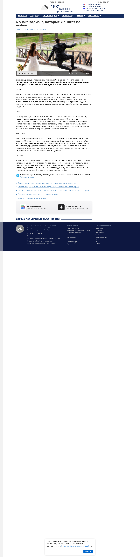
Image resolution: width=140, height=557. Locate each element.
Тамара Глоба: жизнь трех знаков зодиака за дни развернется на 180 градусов (53, 190)
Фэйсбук (99, 230)
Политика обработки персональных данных (43, 238)
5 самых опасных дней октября (32, 198)
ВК (97, 239)
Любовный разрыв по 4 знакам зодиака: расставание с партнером (48, 187)
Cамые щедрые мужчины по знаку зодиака (38, 194)
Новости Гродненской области (78, 230)
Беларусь (67, 16)
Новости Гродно (73, 228)
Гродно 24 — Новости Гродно (20, 229)
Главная (22, 16)
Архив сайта (71, 244)
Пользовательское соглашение (39, 236)
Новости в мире (73, 235)
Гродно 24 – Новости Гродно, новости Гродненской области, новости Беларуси (23, 7)
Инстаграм (100, 233)
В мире (80, 16)
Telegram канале (28, 177)
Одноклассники (101, 237)
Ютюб (98, 243)
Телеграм (99, 228)
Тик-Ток (98, 235)
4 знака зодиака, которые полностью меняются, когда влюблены (47, 183)
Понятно (88, 551)
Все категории (72, 242)
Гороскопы (41, 29)
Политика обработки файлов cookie (40, 241)
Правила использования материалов (41, 243)
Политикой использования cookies (76, 546)
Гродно (34, 16)
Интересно (93, 16)
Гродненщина (50, 16)
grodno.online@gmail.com (46, 230)
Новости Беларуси (74, 233)
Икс (97, 241)
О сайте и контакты (34, 233)
